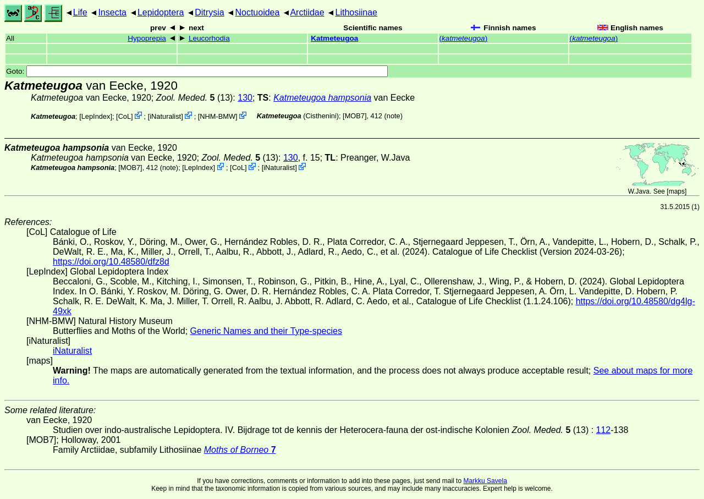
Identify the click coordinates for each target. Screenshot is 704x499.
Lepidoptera (161, 12)
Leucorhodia (209, 38)
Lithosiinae (357, 12)
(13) (194, 97)
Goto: (197, 71)
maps (677, 191)
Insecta (112, 12)
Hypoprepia (147, 38)
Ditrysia (209, 12)
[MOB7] (354, 116)
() (463, 38)
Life (80, 12)
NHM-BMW (217, 116)
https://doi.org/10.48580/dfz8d (111, 261)
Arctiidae (307, 12)
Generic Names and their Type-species (266, 331)
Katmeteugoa (334, 38)
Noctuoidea (257, 12)
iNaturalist (165, 116)
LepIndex (96, 116)
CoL (124, 116)
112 (603, 430)
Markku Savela (485, 481)
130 (245, 97)
